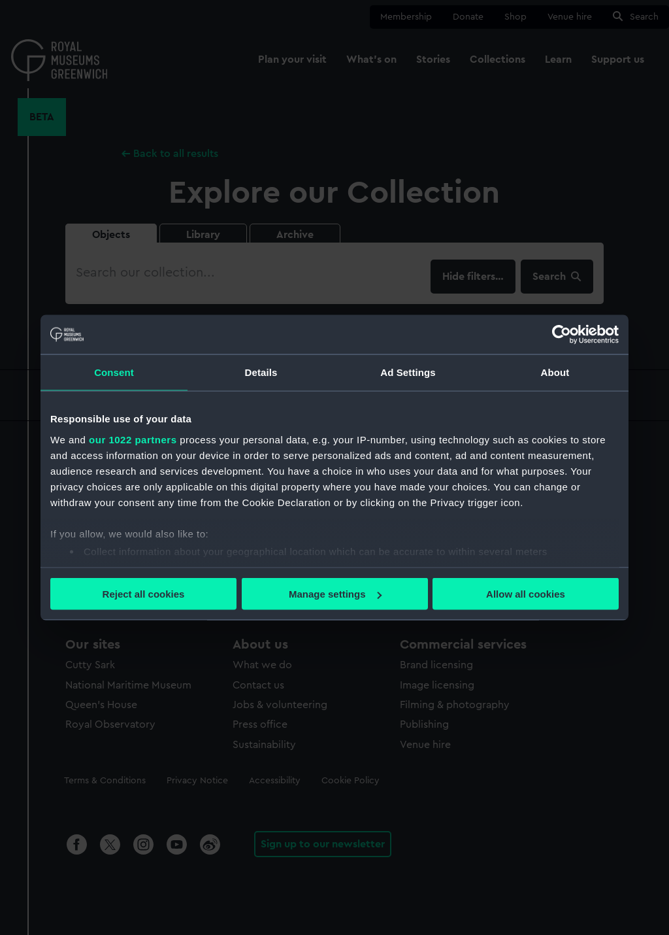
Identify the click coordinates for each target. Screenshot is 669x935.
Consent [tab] (114, 372)
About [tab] (555, 372)
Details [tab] (261, 372)
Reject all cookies (144, 594)
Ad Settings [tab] (407, 372)
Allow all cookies (525, 594)
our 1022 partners (132, 439)
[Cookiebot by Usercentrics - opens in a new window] (561, 335)
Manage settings (335, 594)
